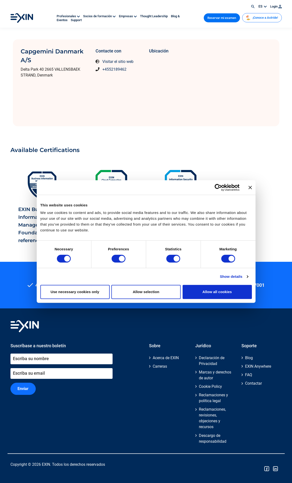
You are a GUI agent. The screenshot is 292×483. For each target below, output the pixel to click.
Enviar (23, 388)
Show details (231, 276)
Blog (249, 358)
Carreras (160, 366)
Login (276, 6)
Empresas (128, 16)
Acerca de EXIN (166, 358)
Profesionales (69, 16)
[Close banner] (250, 187)
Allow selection (146, 292)
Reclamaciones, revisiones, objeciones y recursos (212, 418)
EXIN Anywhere (258, 366)
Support (76, 20)
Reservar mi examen (221, 18)
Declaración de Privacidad (211, 361)
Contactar (253, 383)
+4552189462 (114, 69)
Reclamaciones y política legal (213, 398)
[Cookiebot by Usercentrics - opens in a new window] (218, 187)
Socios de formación (99, 16)
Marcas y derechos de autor (215, 375)
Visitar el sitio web (117, 61)
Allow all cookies (217, 292)
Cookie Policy (210, 386)
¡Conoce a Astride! (262, 17)
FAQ (248, 375)
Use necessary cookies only (75, 292)
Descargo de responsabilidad (212, 438)
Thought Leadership (154, 16)
